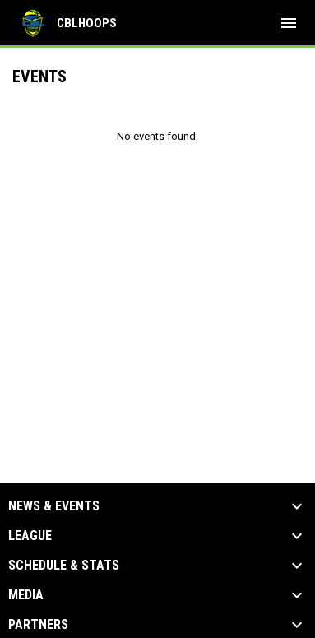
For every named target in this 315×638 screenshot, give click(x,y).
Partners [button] (38, 624)
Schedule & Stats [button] (63, 565)
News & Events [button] (54, 506)
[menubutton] (289, 23)
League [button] (30, 536)
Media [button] (26, 595)
